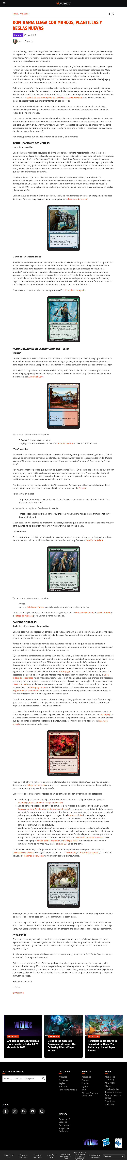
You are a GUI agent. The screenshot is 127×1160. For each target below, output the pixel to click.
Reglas (62, 1083)
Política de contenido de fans (65, 1156)
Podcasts (63, 1086)
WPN (84, 1089)
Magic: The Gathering (110, 1078)
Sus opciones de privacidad (94, 1156)
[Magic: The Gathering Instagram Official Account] (42, 1111)
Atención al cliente (51, 1156)
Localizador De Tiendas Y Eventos (113, 1090)
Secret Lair (110, 1101)
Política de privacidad (37, 1156)
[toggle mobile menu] (4, 3)
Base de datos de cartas (113, 1096)
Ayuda (85, 1086)
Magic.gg (109, 1086)
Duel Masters (65, 1125)
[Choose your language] (114, 1156)
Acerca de (86, 1076)
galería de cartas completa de (54, 97)
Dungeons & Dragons (65, 1120)
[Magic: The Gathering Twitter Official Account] (15, 1111)
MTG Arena (110, 1082)
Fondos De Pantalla (68, 1089)
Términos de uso (9, 1156)
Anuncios (24, 13)
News (15, 13)
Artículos (63, 1076)
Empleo (85, 1083)
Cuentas (86, 1080)
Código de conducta (23, 1156)
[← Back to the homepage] (63, 3)
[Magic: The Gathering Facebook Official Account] (5, 1111)
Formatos (63, 1080)
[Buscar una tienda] (43, 1078)
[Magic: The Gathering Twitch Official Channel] (23, 1111)
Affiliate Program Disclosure (90, 1094)
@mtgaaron (18, 992)
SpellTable (109, 1104)
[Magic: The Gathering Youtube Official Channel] (33, 1111)
